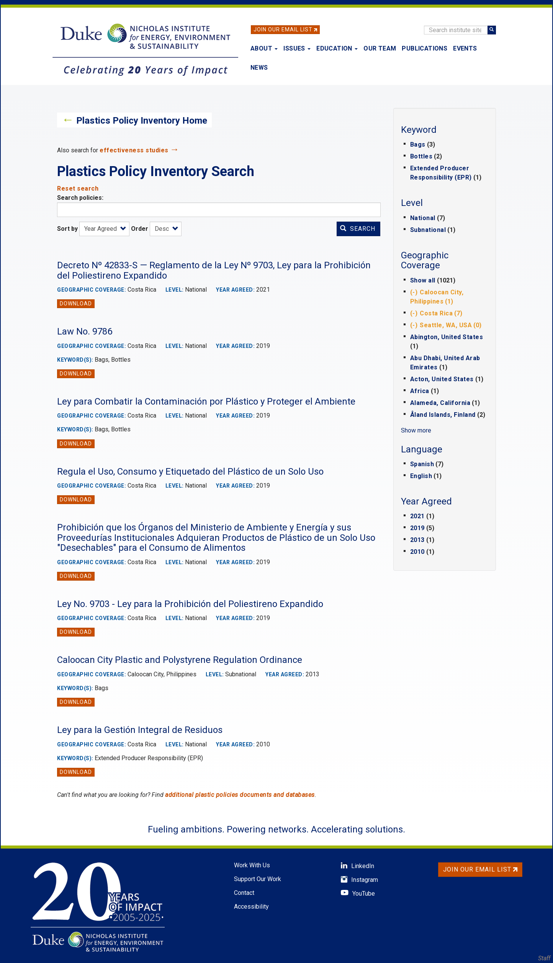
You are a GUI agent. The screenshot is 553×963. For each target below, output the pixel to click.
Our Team (379, 48)
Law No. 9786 (84, 331)
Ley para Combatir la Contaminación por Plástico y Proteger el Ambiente (206, 401)
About (264, 48)
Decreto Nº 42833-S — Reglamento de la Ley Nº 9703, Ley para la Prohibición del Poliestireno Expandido (214, 270)
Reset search (77, 188)
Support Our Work (257, 879)
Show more (416, 430)
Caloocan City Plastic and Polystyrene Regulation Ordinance (179, 660)
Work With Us (252, 865)
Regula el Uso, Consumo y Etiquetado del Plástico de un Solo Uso (190, 471)
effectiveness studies (134, 150)
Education (337, 48)
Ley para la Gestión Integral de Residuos (140, 730)
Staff (544, 958)
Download (76, 303)
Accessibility (251, 906)
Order (139, 228)
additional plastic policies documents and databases (240, 794)
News (259, 67)
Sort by (67, 228)
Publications (424, 48)
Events (465, 48)
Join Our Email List (283, 29)
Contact (244, 892)
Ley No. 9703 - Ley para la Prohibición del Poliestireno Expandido (190, 604)
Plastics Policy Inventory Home (141, 120)
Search (357, 228)
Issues (297, 48)
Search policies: (80, 197)
